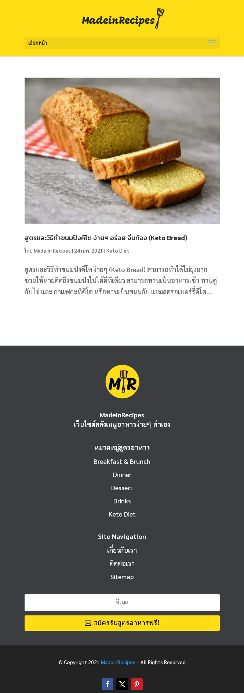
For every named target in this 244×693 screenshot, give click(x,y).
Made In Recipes (52, 250)
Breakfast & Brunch (122, 461)
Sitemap (122, 576)
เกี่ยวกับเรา (122, 550)
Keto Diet (117, 250)
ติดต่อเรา (122, 563)
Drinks (122, 500)
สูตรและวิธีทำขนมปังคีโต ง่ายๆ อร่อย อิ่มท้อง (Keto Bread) (106, 238)
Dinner (122, 474)
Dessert (122, 487)
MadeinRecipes (118, 662)
